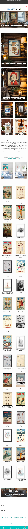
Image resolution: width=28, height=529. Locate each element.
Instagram (14, 158)
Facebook (10, 158)
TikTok (19, 158)
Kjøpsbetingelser (7, 517)
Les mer (4, 523)
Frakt (3, 517)
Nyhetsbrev (22, 517)
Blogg (25, 517)
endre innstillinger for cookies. (11, 523)
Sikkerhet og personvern (15, 517)
